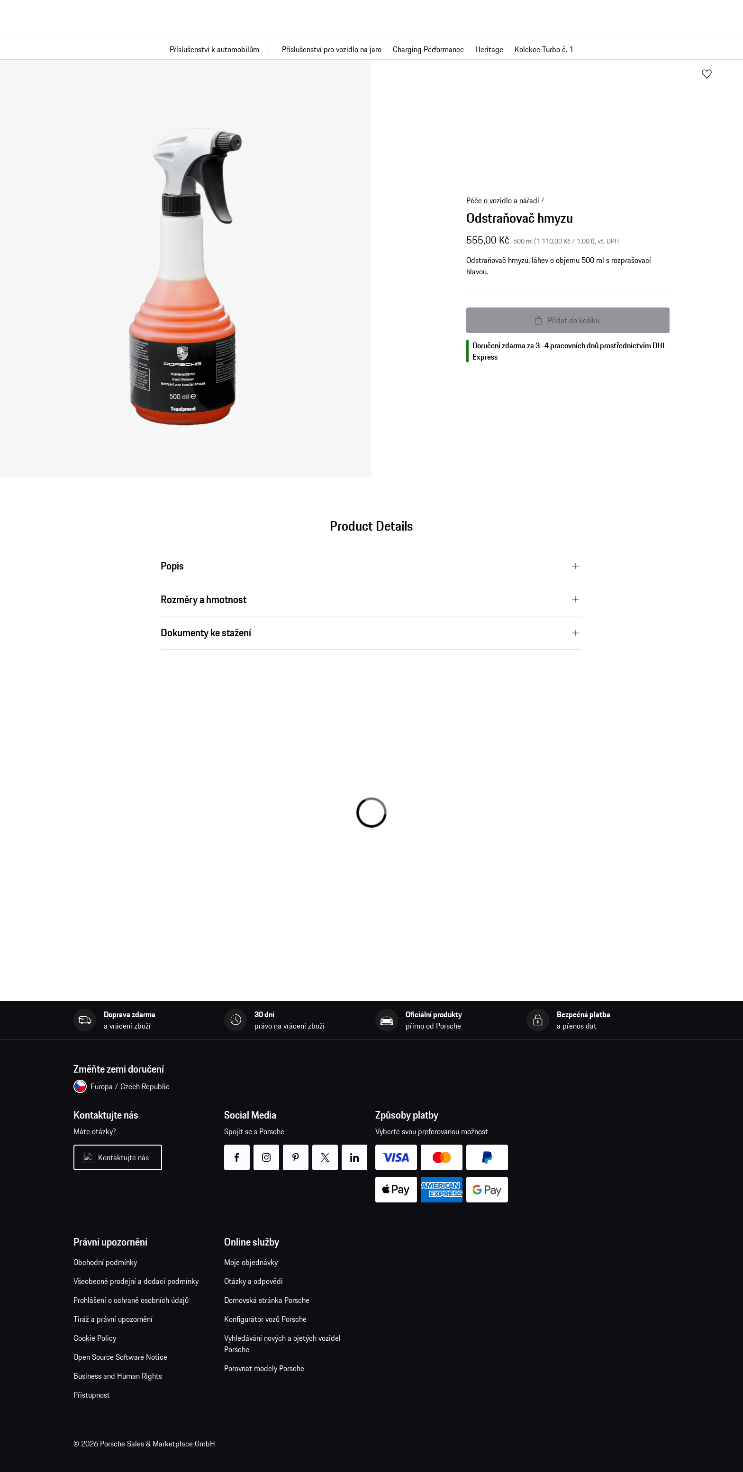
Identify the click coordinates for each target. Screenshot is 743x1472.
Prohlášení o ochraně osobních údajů (131, 1300)
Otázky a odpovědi (253, 1281)
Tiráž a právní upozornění (113, 1319)
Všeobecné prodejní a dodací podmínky (136, 1281)
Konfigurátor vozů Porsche (265, 1319)
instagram (266, 1151)
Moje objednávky (251, 1262)
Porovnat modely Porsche (264, 1368)
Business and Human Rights (117, 1376)
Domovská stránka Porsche (266, 1300)
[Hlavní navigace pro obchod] (371, 49)
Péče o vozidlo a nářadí (502, 200)
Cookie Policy (94, 1338)
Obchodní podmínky (105, 1262)
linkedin (354, 1151)
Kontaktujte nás (123, 1157)
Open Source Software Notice (120, 1357)
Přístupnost (91, 1394)
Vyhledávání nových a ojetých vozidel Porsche (282, 1343)
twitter (325, 1151)
